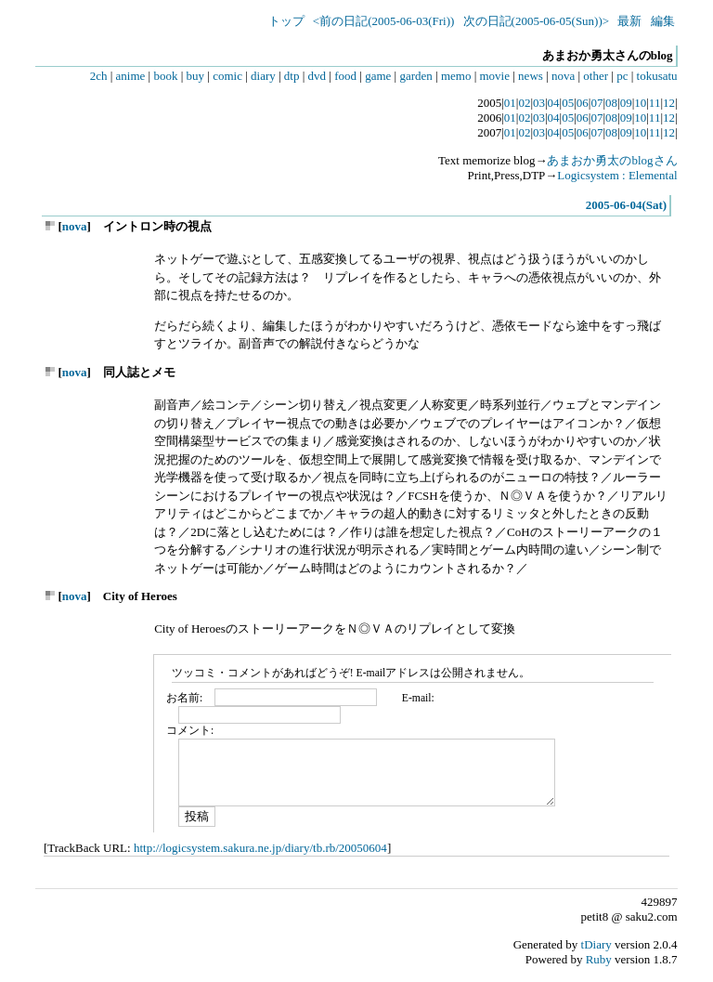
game (378, 76)
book (165, 76)
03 (539, 103)
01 (510, 103)
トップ (286, 21)
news (530, 76)
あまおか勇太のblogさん (612, 160)
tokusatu (657, 76)
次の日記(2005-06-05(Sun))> (536, 21)
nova (563, 76)
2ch (99, 76)
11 (655, 103)
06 (583, 103)
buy (196, 76)
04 (554, 103)
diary (263, 76)
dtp (292, 76)
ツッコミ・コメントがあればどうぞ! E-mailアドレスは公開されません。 (351, 673)
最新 (629, 21)
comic (227, 76)
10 (640, 103)
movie (495, 76)
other (595, 76)
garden (415, 76)
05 (568, 103)
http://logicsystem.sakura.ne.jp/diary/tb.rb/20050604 (260, 848)
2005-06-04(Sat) (626, 205)
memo (456, 76)
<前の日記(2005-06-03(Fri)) (383, 21)
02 (524, 103)
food (345, 76)
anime (131, 76)
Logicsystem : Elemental (617, 175)
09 (626, 103)
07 (596, 103)
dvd (317, 76)
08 (611, 103)
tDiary (596, 944)
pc (622, 76)
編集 (663, 21)
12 (669, 103)
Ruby (599, 959)
